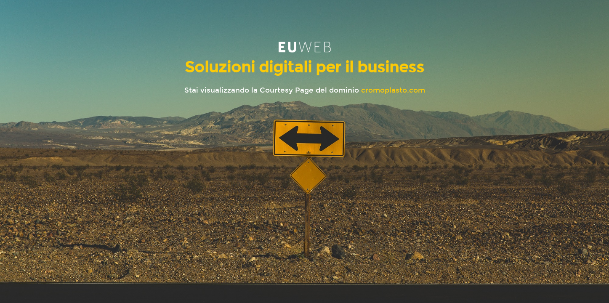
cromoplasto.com (393, 90)
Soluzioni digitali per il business (304, 67)
